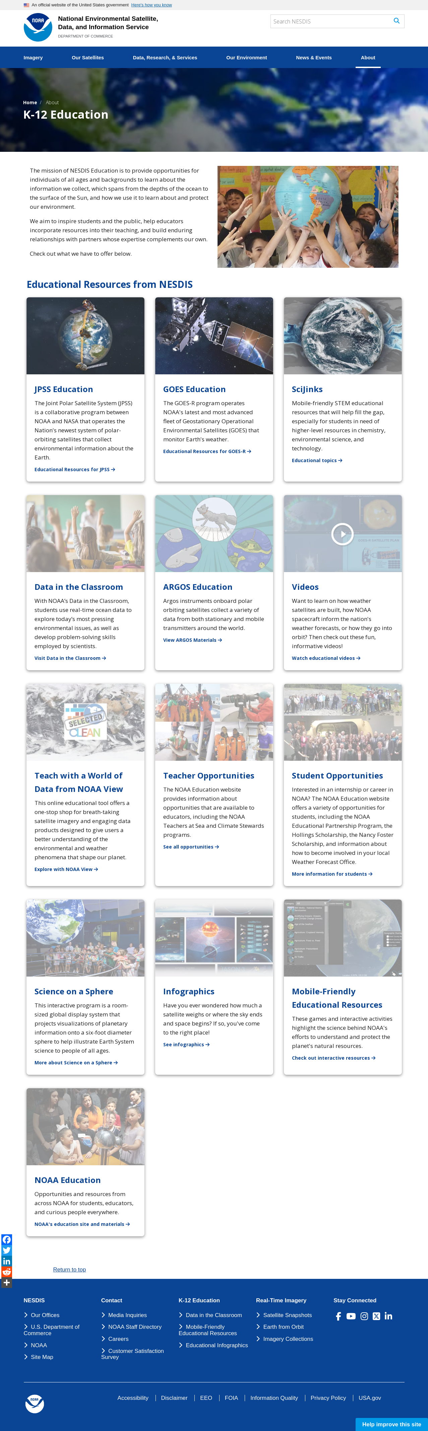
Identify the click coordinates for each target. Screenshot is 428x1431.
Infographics (189, 991)
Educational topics (321, 459)
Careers (118, 1339)
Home (30, 102)
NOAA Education (68, 1179)
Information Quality (274, 1398)
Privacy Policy (328, 1398)
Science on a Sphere (74, 991)
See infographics (190, 1044)
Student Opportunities (337, 775)
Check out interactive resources (337, 1057)
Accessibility (133, 1398)
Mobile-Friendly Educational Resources (208, 1330)
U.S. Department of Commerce (52, 1330)
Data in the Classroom (79, 586)
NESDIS (34, 1301)
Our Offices (45, 1315)
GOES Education (194, 388)
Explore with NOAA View (70, 868)
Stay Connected (354, 1301)
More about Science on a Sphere (80, 1062)
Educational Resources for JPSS (79, 469)
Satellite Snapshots (287, 1315)
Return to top (69, 1269)
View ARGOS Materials (196, 639)
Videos (305, 586)
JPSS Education (64, 388)
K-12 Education (199, 1301)
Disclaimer (174, 1398)
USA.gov (370, 1398)
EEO (206, 1398)
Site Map (42, 1357)
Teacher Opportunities (208, 775)
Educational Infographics (217, 1345)
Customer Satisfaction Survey (132, 1354)
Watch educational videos (330, 657)
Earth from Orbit (283, 1327)
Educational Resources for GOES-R (211, 450)
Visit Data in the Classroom (74, 657)
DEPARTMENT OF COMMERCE (85, 36)
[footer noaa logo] (35, 1404)
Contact (111, 1301)
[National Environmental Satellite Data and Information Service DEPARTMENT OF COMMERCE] (38, 27)
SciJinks (307, 388)
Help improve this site (391, 1424)
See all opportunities (195, 846)
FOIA (231, 1398)
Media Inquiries (127, 1315)
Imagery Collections (288, 1339)
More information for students (336, 873)
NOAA (39, 1345)
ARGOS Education (198, 586)
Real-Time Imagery (281, 1301)
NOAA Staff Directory (135, 1327)
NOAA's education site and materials (86, 1223)
